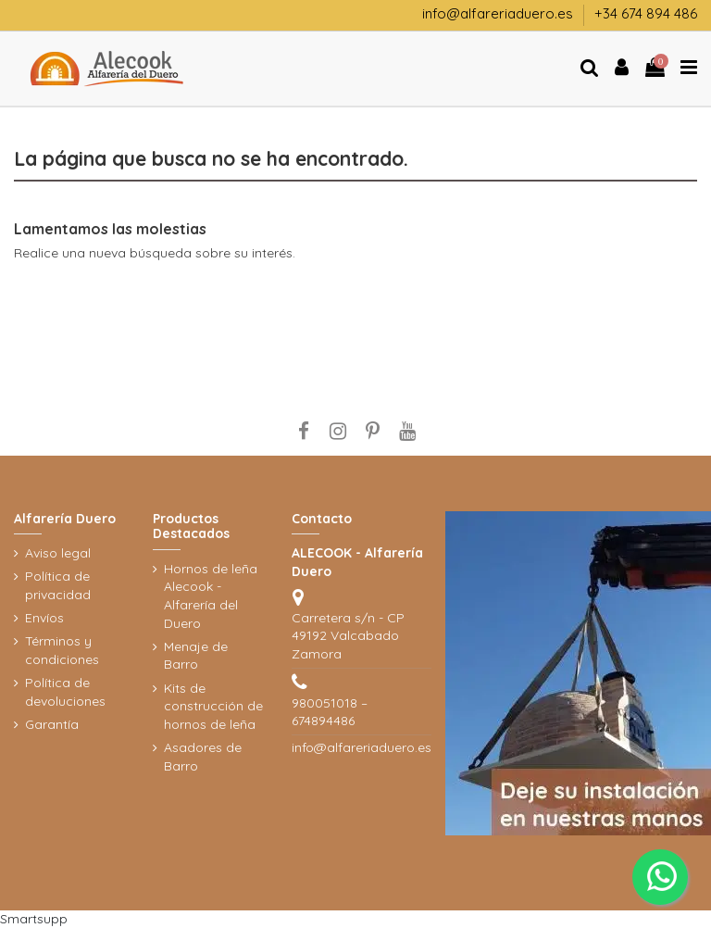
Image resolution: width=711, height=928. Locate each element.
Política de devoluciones (65, 691)
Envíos (44, 617)
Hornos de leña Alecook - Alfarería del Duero (210, 596)
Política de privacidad (58, 585)
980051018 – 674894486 (330, 712)
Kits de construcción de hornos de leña (213, 706)
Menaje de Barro (196, 655)
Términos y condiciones (62, 650)
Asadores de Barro (203, 756)
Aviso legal (58, 553)
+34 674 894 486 (645, 13)
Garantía (52, 724)
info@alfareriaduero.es (499, 13)
